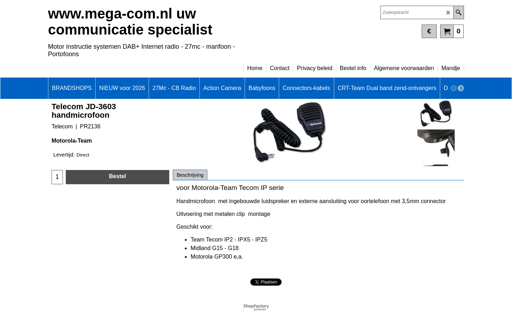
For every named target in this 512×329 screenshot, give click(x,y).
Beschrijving (190, 175)
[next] (461, 88)
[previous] (453, 88)
